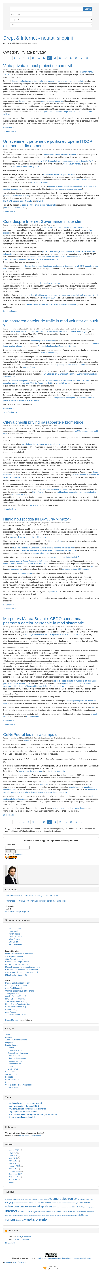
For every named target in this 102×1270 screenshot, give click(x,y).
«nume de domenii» (35, 1215)
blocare (36, 1199)
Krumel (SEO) (11, 1009)
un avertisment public (19, 380)
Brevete (11, 1048)
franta (81, 1207)
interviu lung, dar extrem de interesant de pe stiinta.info (44, 444)
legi (37, 1212)
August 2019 (14, 1150)
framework (22, 1262)
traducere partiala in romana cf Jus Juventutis (63, 634)
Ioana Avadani (14, 931)
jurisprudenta (26, 1211)
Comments (26, 1237)
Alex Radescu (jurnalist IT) (16, 1001)
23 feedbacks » (9, 131)
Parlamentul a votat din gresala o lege (59, 174)
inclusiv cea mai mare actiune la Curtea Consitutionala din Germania (48, 550)
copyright (10, 1202)
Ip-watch (39, 201)
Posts (19, 1237)
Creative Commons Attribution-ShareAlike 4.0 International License (63, 1258)
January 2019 (14, 1166)
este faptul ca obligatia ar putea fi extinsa (70, 808)
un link (26, 741)
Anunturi (8, 1037)
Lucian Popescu (15, 936)
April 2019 (13, 1161)
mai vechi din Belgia (20, 495)
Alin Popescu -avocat (14, 956)
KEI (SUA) (7, 201)
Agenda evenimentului (72, 164)
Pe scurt (8, 1082)
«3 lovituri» (8, 1199)
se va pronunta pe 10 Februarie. (75, 569)
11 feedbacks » (9, 609)
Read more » (8, 127)
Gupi (60, 541)
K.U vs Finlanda (32, 717)
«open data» (45, 1215)
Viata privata (53, 69)
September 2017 (15, 1174)
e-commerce (61, 1207)
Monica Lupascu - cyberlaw (16, 964)
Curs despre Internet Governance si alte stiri (42, 221)
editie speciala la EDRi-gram (50, 283)
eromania (68, 1207)
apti (32, 1199)
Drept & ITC (10, 1042)
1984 (94, 707)
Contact (7, 1262)
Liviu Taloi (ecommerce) (15, 999)
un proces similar (25, 573)
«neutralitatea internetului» (19, 1215)
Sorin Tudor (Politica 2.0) (15, 1007)
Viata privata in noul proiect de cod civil (37, 65)
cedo (41, 1199)
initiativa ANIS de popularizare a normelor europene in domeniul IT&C (64, 161)
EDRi (32, 383)
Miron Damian (14, 939)
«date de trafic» (85, 1203)
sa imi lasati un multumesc (30, 1136)
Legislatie (44, 69)
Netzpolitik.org (61, 383)
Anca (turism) (10, 1012)
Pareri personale (35, 523)
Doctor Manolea (11, 1020)
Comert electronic (15, 1050)
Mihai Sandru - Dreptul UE (16, 975)
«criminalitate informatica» (40, 1203)
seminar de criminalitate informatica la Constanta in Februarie (51, 304)
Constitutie (23, 101)
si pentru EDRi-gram (39, 182)
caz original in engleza (34, 634)
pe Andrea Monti (80, 180)
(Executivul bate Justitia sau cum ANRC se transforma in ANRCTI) (30, 259)
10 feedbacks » (9, 815)
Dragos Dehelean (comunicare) (18, 983)
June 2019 (13, 1155)
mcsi (76, 1211)
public (86, 1215)
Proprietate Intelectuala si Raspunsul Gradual (56, 346)
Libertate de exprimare (17, 1058)
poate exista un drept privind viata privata (39, 205)
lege (34, 1212)
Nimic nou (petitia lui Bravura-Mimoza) (37, 519)
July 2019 (13, 1153)
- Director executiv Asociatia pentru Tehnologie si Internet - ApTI (31, 896)
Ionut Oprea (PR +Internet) (16, 986)
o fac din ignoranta (57, 771)
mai (72, 1211)
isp (19, 1211)
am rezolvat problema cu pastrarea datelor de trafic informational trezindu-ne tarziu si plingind (49, 331)
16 (66, 58)
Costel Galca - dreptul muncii (17, 962)
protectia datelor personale (52, 101)
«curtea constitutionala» (59, 1203)
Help (14, 1262)
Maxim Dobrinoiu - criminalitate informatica (23, 967)
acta (14, 1199)
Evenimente (41, 225)
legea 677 (44, 784)
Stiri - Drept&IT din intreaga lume (52, 149)
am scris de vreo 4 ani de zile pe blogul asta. (28, 537)
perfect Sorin (55, 591)
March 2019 (13, 1163)
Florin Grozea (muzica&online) (17, 1004)
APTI (93, 566)
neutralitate (82, 1211)
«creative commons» (21, 1203)
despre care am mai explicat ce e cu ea (66, 189)
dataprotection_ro (72, 1203)
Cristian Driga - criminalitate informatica (21, 970)
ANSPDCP (33, 505)
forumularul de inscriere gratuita (26, 166)
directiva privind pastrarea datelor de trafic (67, 365)
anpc (22, 1199)
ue (23, 1220)
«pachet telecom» (55, 1215)
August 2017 (14, 1177)
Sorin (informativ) (12, 993)
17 (71, 58)
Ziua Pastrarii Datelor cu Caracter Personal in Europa (67, 380)
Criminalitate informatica (62, 738)
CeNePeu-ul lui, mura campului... (32, 734)
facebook (75, 1207)
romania (11, 1219)
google (89, 1207)
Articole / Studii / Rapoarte (16, 1040)
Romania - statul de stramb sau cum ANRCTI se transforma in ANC (56, 257)
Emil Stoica (13, 942)
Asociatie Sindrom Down (15, 1015)
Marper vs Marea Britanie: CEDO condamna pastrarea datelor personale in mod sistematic (43, 620)
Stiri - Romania (35, 69)
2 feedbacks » (9, 725)
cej (45, 1199)
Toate (7, 1034)
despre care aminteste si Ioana (16, 196)
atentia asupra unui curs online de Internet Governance (64, 228)
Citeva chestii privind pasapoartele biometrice (43, 422)
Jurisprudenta (70, 627)
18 (76, 58)
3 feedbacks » (9, 211)
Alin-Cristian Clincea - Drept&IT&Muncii (21, 972)
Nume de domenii (15, 1061)
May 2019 (13, 1158)
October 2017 (14, 1171)
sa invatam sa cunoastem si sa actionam (60, 154)
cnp (47, 1199)
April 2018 (13, 1169)
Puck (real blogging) (13, 988)
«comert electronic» (63, 1198)
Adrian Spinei (14, 934)
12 (44, 58)
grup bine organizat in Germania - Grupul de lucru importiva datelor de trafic (43, 548)
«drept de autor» (46, 1206)
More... (11, 1182)
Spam (10, 1066)
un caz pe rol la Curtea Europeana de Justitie (28, 561)
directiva (32, 1207)
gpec (92, 1207)
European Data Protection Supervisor (53, 489)
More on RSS (10, 1243)
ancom (18, 1199)
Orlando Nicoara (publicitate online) (19, 991)
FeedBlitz (19, 854)
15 (60, 58)
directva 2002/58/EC (49, 353)
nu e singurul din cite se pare (30, 771)
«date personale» (17, 1206)
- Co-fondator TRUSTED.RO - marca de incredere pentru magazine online (35, 901)
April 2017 (13, 1179)
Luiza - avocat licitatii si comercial (19, 954)
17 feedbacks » (9, 509)
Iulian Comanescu (16, 929)
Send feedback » (10, 311)
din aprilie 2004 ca (50, 298)
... (19, 58)
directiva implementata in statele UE (64, 557)
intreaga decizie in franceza (15, 207)
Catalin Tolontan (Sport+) (15, 996)
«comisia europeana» (85, 1199)
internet (11, 1211)
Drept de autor (90, 149)
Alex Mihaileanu (15, 944)
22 (87, 58)
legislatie (42, 1212)
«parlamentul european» (69, 1215)
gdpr (84, 1207)
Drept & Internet (78, 149)
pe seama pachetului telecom (43, 341)
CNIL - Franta (37, 492)
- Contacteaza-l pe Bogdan (17, 911)
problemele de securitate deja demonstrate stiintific (77, 492)
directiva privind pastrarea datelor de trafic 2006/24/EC (25, 564)
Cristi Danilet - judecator (15, 959)
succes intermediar (41, 553)
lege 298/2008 (29, 367)
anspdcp (28, 1199)
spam (19, 1220)
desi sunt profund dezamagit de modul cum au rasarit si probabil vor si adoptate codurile (48, 81)
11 (39, 58)
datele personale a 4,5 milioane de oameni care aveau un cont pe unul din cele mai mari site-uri (58, 295)
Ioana (51, 541)
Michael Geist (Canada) (22, 201)
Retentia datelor (78, 329)
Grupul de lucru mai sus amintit (16, 383)
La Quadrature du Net (44, 383)
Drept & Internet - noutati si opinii (38, 38)
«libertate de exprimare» (58, 1211)
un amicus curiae (15, 569)
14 (55, 58)
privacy (80, 1215)
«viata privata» (36, 1219)
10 (33, 58)
